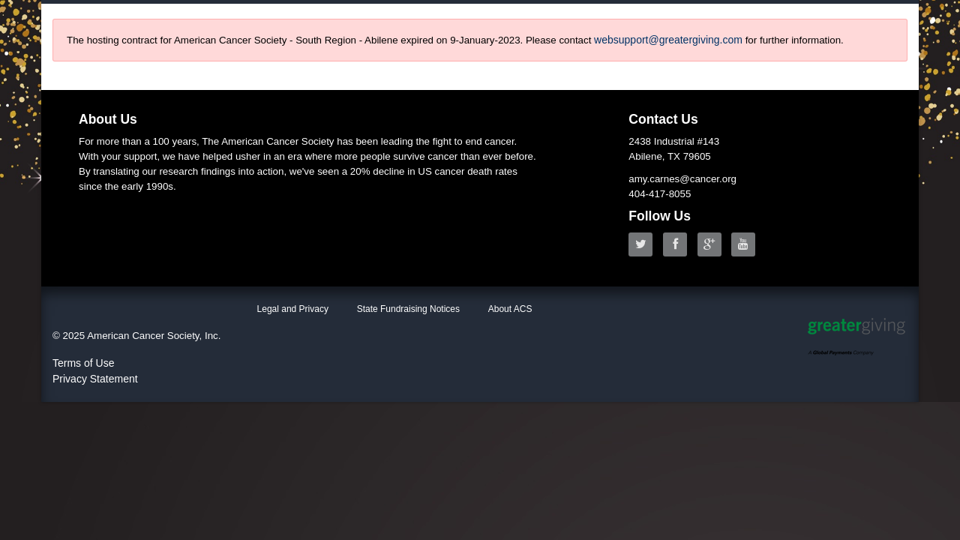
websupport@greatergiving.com (668, 40)
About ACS (510, 309)
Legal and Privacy (292, 309)
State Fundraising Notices (408, 309)
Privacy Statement (95, 379)
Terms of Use (83, 363)
